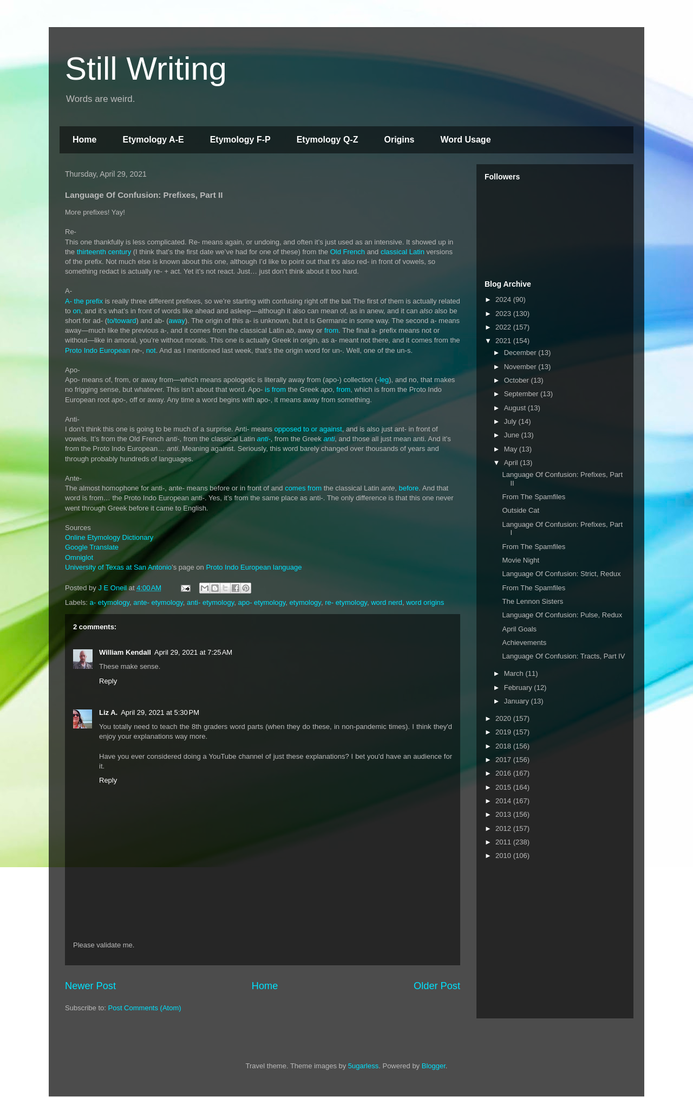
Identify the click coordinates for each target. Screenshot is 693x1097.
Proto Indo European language (254, 567)
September (522, 394)
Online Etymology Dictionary (109, 537)
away (177, 321)
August (516, 408)
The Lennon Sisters (532, 601)
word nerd (386, 602)
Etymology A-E (153, 139)
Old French (347, 252)
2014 (504, 801)
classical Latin (402, 252)
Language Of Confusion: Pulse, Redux (562, 615)
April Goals (519, 629)
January (517, 701)
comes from (303, 488)
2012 (504, 828)
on (76, 311)
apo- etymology (261, 602)
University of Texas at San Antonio (118, 567)
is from (275, 389)
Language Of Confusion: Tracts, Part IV (563, 656)
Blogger (434, 1066)
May (511, 449)
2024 (504, 299)
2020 (504, 718)
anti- (264, 439)
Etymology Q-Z (327, 139)
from (331, 330)
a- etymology (109, 602)
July (511, 421)
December (521, 353)
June (512, 435)
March (515, 673)
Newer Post (90, 985)
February (519, 687)
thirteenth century (104, 252)
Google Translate (92, 547)
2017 (504, 760)
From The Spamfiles (533, 497)
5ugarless (363, 1066)
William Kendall (125, 652)
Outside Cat (520, 510)
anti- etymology (210, 602)
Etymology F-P (240, 139)
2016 (504, 773)
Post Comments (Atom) (144, 1008)
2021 (504, 341)
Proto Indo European (97, 350)
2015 (504, 787)
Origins (399, 139)
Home (84, 139)
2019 (504, 732)
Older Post (437, 985)
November (521, 367)
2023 (504, 313)
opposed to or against (308, 429)
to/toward (121, 321)
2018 (504, 746)
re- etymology (346, 602)
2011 (504, 842)
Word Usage (465, 139)
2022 (504, 327)
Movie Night (520, 560)
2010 (504, 855)
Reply (108, 681)
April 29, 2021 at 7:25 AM (193, 652)
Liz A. (108, 712)
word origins (425, 602)
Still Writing (146, 68)
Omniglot (79, 557)
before (408, 488)
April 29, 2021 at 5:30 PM (160, 712)
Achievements (524, 642)
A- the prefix (84, 301)
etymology (305, 602)
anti (329, 439)
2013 (504, 814)
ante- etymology (158, 602)
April (512, 463)
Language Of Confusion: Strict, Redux (561, 574)
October (517, 380)
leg (384, 380)
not (151, 350)
